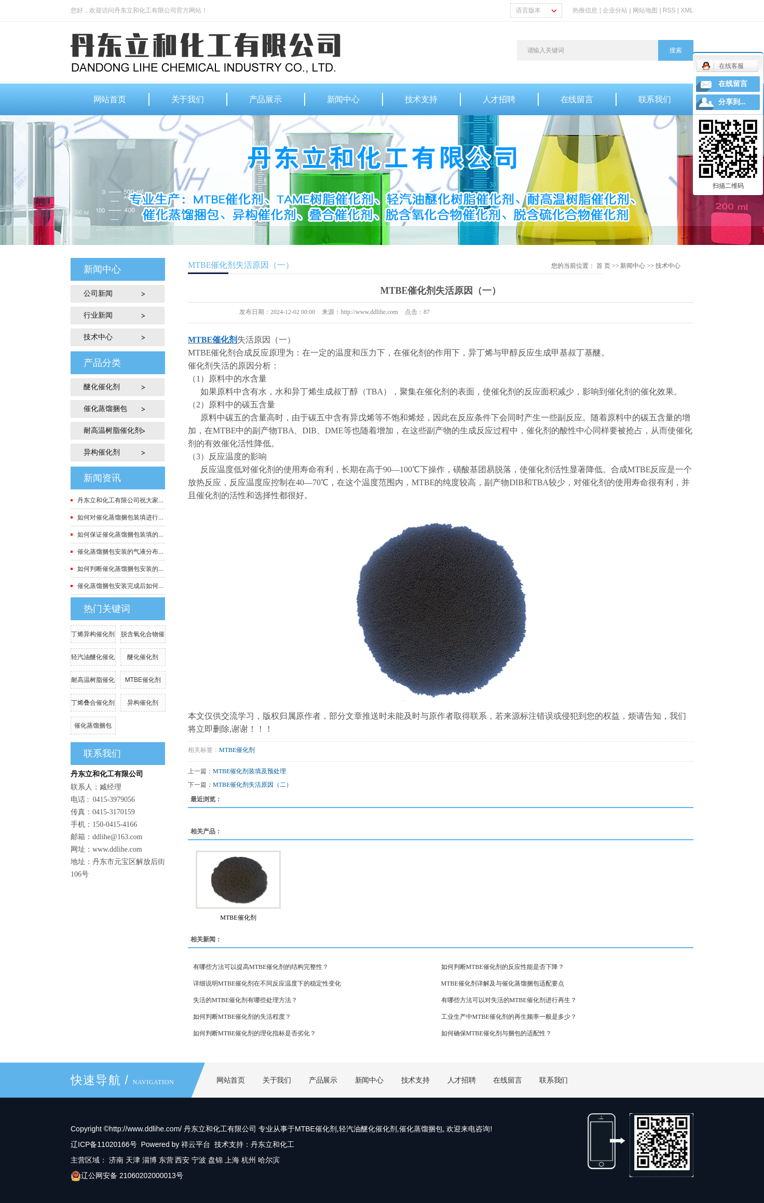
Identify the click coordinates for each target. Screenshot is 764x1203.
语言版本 (528, 10)
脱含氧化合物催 (143, 634)
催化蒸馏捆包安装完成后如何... (120, 586)
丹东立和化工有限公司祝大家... (120, 500)
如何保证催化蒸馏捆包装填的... (120, 534)
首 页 (603, 265)
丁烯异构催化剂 (93, 634)
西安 (182, 1160)
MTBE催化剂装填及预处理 (249, 771)
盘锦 (215, 1160)
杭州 (248, 1160)
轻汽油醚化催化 (93, 657)
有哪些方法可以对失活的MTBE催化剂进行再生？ (509, 1000)
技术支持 (421, 99)
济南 (116, 1160)
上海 (232, 1160)
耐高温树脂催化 (93, 679)
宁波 (199, 1160)
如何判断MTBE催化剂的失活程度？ (242, 1016)
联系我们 (654, 99)
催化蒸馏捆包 (105, 409)
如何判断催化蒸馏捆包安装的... (120, 568)
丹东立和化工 (272, 1144)
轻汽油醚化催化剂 (368, 1129)
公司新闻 (98, 293)
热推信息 (584, 10)
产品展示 (265, 99)
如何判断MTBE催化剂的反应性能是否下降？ (502, 966)
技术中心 (98, 337)
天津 (133, 1160)
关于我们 (187, 99)
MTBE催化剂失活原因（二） (252, 784)
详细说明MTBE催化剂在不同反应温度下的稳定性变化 (267, 983)
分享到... (732, 102)
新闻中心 (343, 99)
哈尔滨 (269, 1160)
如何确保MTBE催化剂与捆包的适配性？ (496, 1033)
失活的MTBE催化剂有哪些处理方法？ (245, 1000)
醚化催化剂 (102, 387)
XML (686, 10)
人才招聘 (499, 99)
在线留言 (577, 99)
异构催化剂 (102, 452)
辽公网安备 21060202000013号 (127, 1175)
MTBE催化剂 (143, 679)
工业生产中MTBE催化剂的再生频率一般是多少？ (509, 1016)
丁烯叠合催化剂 (93, 702)
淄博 (149, 1160)
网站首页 (109, 99)
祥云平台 (195, 1144)
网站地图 (646, 10)
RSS (669, 10)
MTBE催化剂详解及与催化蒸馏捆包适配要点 (502, 983)
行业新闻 (98, 315)
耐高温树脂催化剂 (113, 430)
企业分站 (615, 10)
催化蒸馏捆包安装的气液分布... (120, 551)
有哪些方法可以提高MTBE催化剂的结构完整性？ (261, 966)
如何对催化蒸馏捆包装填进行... (120, 517)
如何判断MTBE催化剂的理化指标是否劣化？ (254, 1033)
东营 (166, 1160)
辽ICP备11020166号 (104, 1144)
